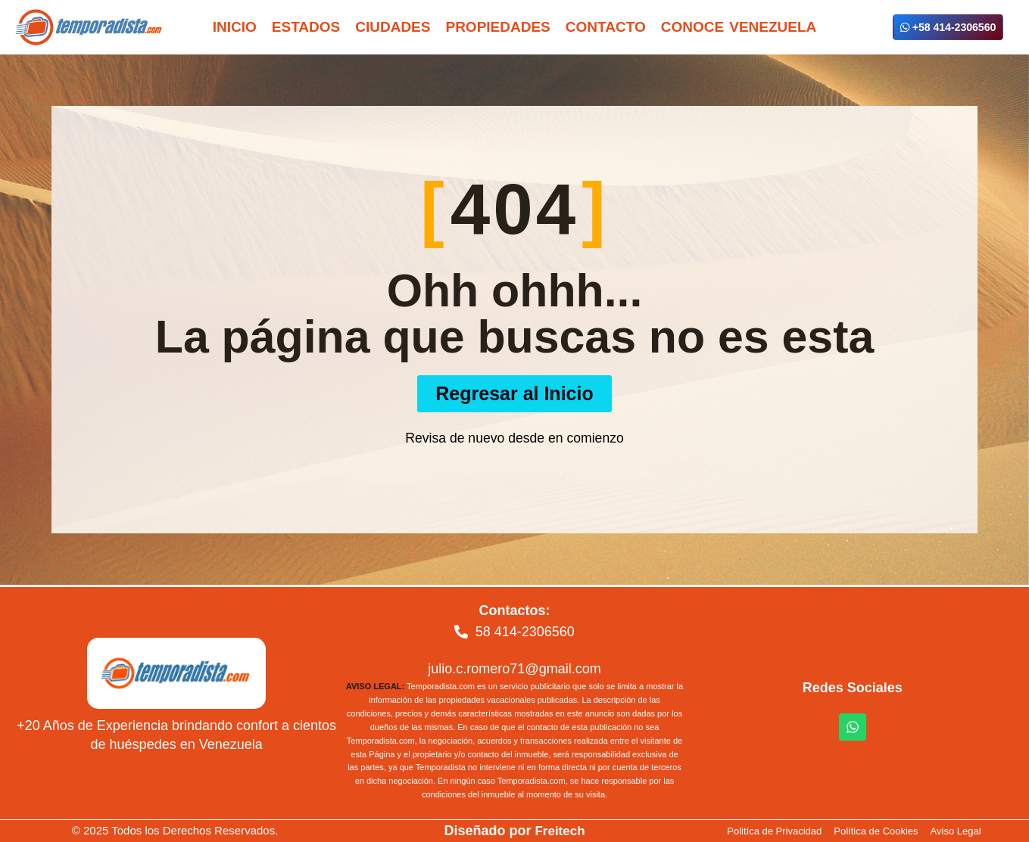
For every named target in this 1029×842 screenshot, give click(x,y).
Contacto (606, 27)
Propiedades (497, 27)
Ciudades (392, 27)
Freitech (559, 830)
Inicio (235, 27)
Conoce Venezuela (739, 27)
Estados (306, 27)
